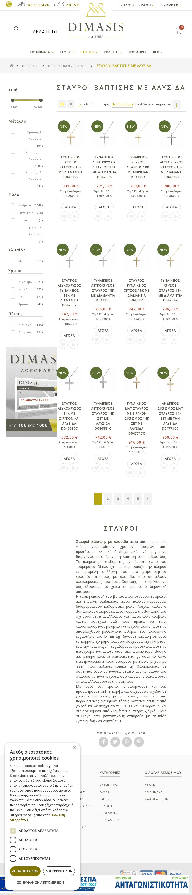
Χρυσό (23, 304)
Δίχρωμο (25, 282)
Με (20, 261)
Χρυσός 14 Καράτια (34, 155)
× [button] (74, 748)
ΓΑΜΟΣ (105, 792)
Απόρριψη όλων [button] (59, 871)
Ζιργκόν (24, 332)
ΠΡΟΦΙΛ (150, 785)
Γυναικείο (26, 213)
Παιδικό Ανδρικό (35, 231)
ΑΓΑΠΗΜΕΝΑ (153, 792)
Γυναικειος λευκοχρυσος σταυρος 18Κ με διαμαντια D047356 (104, 167)
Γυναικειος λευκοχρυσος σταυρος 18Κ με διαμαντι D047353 (172, 167)
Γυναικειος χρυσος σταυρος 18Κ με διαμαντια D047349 (170, 290)
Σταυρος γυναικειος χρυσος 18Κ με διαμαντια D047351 (137, 290)
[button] (42, 882)
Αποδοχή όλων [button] (25, 871)
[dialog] (42, 816)
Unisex (23, 220)
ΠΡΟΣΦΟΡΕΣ (109, 813)
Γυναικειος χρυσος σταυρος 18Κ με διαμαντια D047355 (71, 167)
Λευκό (23, 289)
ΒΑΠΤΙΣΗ (106, 799)
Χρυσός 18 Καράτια (34, 175)
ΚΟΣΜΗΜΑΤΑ (109, 785)
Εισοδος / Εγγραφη (136, 5)
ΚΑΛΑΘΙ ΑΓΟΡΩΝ (156, 799)
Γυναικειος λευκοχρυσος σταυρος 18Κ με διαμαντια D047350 (103, 290)
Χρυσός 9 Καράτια (35, 135)
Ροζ (21, 296)
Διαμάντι (25, 325)
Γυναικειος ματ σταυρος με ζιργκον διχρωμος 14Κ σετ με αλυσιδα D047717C (136, 418)
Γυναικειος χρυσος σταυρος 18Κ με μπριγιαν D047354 (138, 167)
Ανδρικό (24, 205)
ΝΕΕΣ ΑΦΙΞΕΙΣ (109, 820)
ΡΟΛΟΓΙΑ (106, 806)
